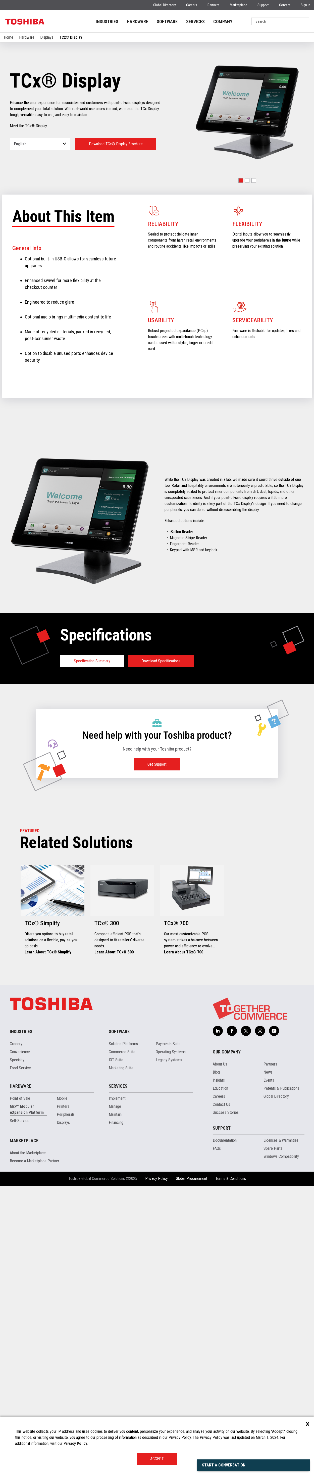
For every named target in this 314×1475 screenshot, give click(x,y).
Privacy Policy (156, 1178)
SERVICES (195, 21)
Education (220, 1088)
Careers (191, 5)
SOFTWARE (167, 21)
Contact (284, 5)
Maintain (115, 1114)
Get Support (157, 764)
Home (8, 37)
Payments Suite (168, 1043)
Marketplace (238, 5)
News (268, 1072)
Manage (115, 1106)
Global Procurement (191, 1178)
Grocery (16, 1043)
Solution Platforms (123, 1043)
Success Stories (226, 1112)
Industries (21, 1031)
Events (269, 1080)
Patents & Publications (281, 1088)
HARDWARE (137, 21)
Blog (216, 1072)
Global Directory (164, 5)
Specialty (17, 1059)
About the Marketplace (28, 1152)
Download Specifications (160, 661)
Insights (219, 1080)
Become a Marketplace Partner (34, 1161)
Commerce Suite (122, 1051)
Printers (63, 1106)
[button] (240, 180)
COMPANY (222, 21)
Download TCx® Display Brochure (116, 144)
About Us (220, 1064)
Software (119, 1031)
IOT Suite (116, 1059)
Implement (117, 1098)
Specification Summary (92, 661)
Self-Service (19, 1120)
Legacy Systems (169, 1059)
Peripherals (66, 1114)
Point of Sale (20, 1098)
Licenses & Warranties (281, 1140)
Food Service (20, 1068)
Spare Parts (273, 1148)
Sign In (305, 5)
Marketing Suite (121, 1068)
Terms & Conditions (230, 1178)
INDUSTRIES (107, 21)
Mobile (62, 1098)
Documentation (225, 1140)
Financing (116, 1122)
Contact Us (221, 1104)
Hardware (26, 37)
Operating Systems (171, 1051)
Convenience (20, 1051)
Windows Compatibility (281, 1156)
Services (118, 1086)
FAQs (217, 1148)
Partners (213, 5)
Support (263, 5)
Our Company (227, 1051)
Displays (46, 37)
